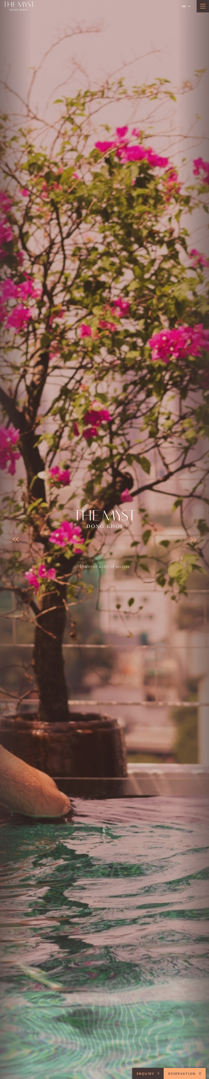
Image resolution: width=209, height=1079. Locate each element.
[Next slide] (193, 539)
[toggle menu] (203, 6)
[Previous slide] (15, 539)
